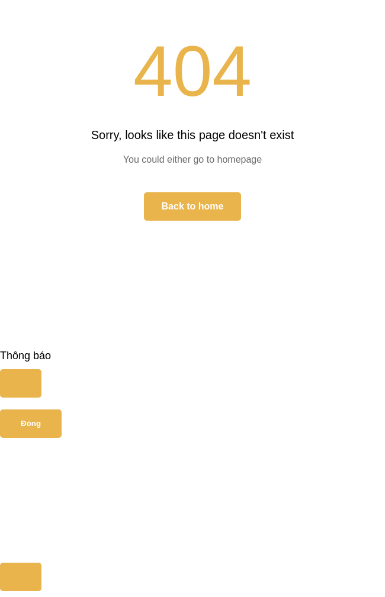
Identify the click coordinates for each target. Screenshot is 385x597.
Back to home (193, 206)
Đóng (31, 423)
